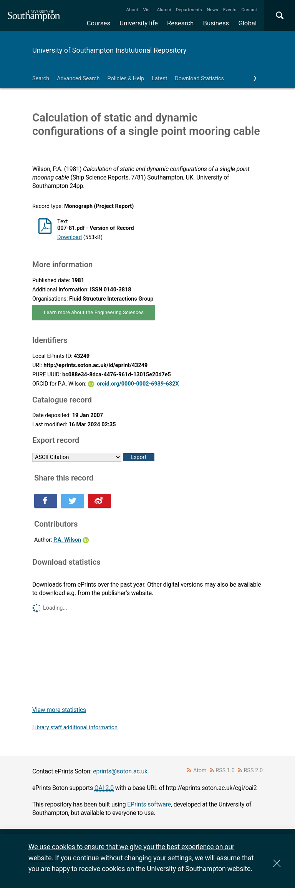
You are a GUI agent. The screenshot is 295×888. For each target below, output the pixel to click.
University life (138, 23)
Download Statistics (199, 78)
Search (40, 78)
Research (180, 23)
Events (230, 9)
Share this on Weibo (99, 501)
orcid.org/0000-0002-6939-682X (138, 384)
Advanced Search (78, 78)
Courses (98, 23)
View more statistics (59, 709)
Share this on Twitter (72, 501)
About (132, 9)
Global (247, 23)
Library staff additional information (75, 727)
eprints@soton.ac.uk (120, 771)
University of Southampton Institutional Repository (109, 50)
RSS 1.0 (225, 770)
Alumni (164, 9)
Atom (200, 770)
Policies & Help (125, 78)
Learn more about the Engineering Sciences (94, 312)
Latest (159, 78)
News (212, 9)
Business (216, 23)
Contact (249, 9)
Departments (189, 9)
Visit (147, 9)
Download (69, 237)
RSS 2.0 (253, 770)
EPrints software (149, 804)
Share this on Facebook (45, 501)
